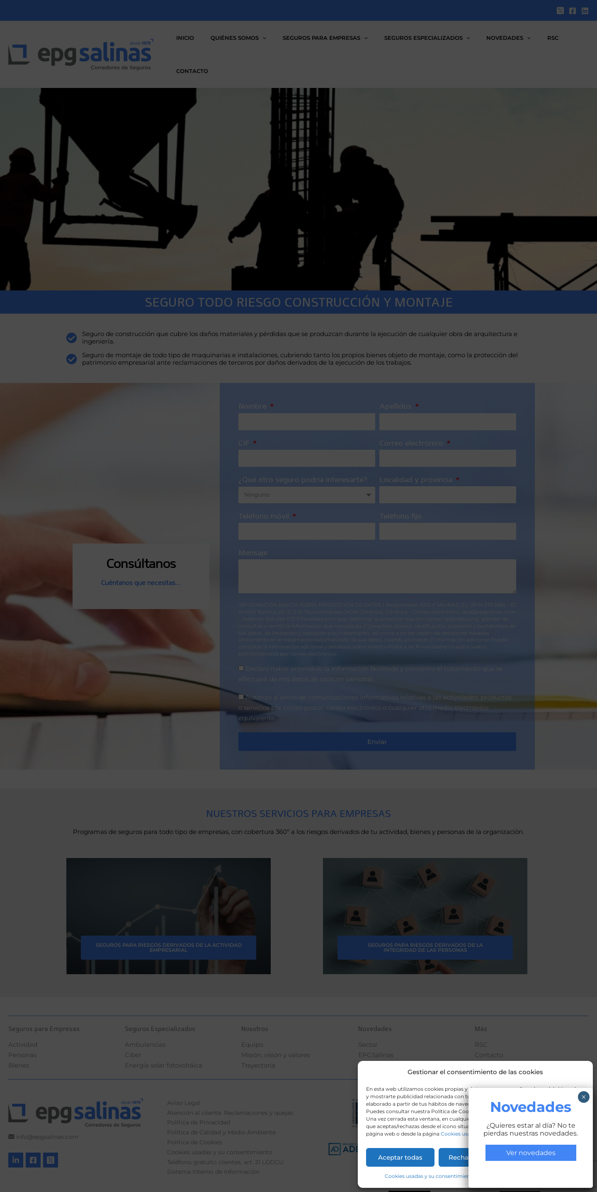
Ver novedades (531, 1153)
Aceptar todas (400, 1157)
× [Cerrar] (583, 1097)
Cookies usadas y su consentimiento (430, 1176)
